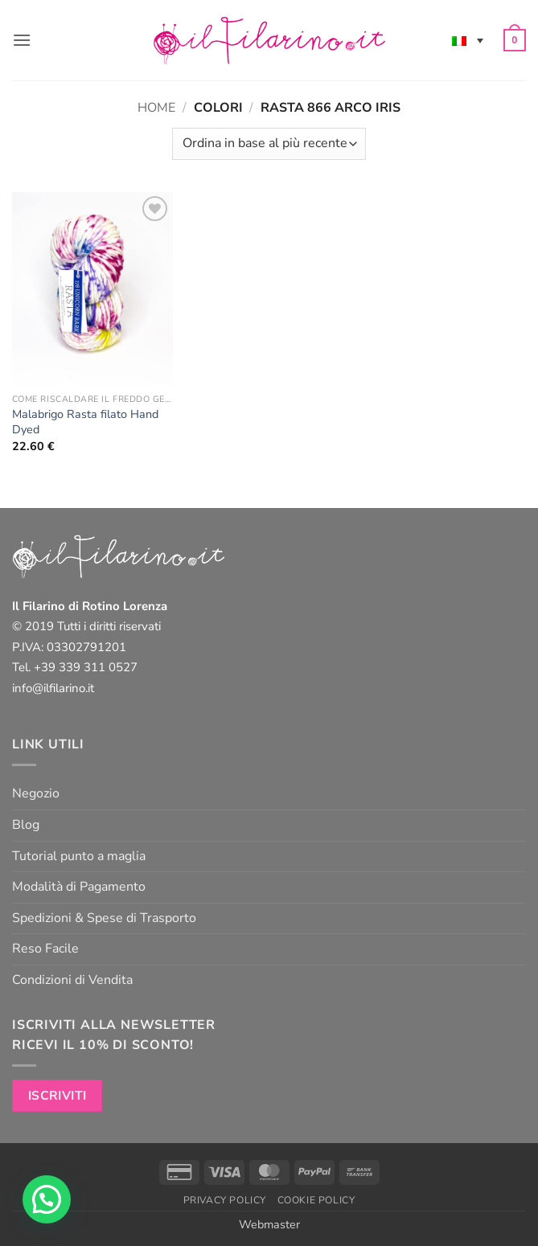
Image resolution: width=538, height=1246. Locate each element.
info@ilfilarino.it (53, 688)
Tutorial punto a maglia (79, 856)
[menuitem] (467, 40)
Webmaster (269, 1224)
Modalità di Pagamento (79, 887)
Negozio (36, 793)
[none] (467, 40)
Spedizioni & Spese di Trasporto (104, 918)
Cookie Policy (316, 1200)
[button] (21, 39)
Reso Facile (45, 948)
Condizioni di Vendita (72, 980)
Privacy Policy (225, 1200)
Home (156, 108)
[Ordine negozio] (269, 144)
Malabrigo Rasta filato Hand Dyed (85, 422)
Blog (25, 825)
